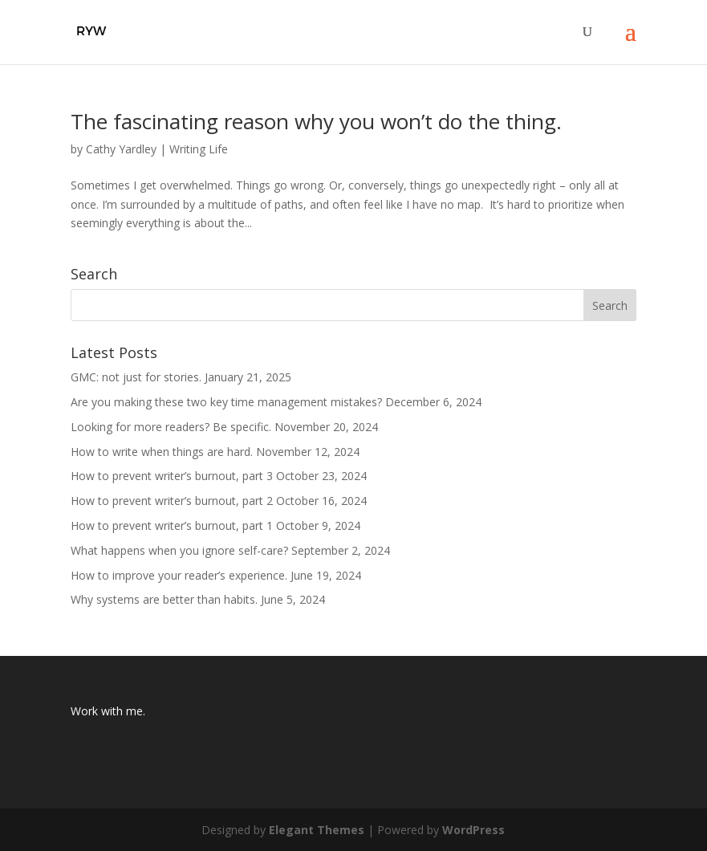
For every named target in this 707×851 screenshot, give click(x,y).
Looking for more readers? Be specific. (171, 426)
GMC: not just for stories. (136, 377)
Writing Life (198, 149)
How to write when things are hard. (162, 451)
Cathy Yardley (121, 149)
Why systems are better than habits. (164, 599)
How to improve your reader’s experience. (179, 575)
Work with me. (108, 711)
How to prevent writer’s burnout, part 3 (172, 475)
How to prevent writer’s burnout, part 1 (172, 525)
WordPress (473, 829)
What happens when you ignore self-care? (179, 550)
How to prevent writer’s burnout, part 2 (172, 500)
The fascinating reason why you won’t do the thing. (316, 121)
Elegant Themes (316, 829)
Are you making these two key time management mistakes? (226, 401)
